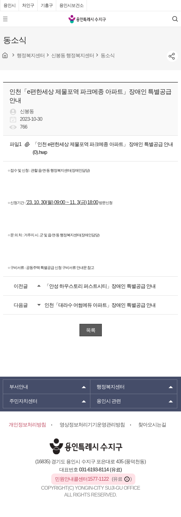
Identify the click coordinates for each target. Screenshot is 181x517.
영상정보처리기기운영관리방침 (92, 424)
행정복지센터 (110, 386)
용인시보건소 (71, 5)
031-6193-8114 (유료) (100, 469)
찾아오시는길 (152, 424)
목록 (90, 330)
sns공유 (172, 56)
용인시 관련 (109, 401)
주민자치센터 (23, 401)
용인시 (9, 5)
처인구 (28, 5)
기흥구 (47, 5)
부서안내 (18, 386)
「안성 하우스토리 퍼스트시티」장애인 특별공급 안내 (100, 286)
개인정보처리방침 (27, 424)
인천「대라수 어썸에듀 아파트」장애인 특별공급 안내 (100, 305)
